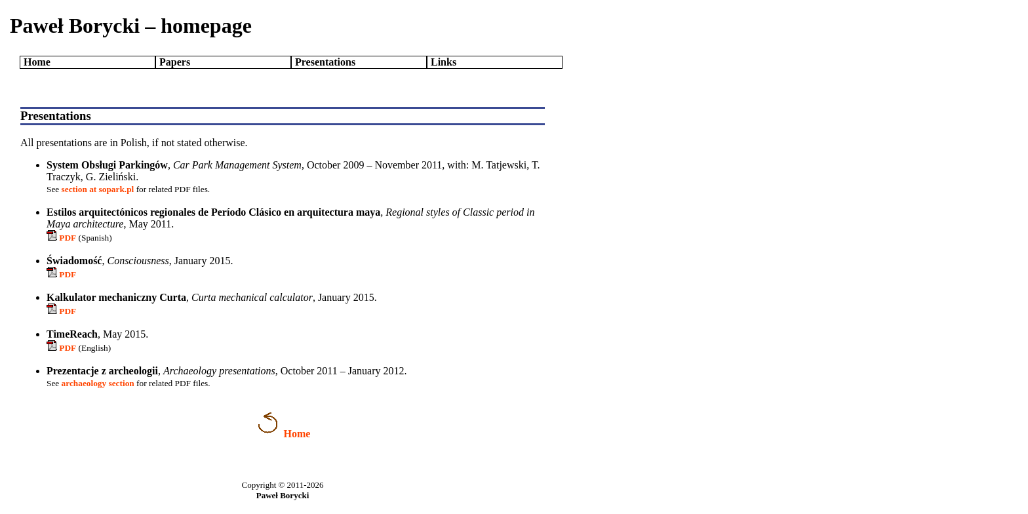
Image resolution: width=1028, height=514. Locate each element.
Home (37, 62)
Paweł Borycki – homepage (131, 25)
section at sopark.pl (98, 189)
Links (443, 62)
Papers (174, 62)
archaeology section (98, 383)
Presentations (325, 62)
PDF (67, 238)
